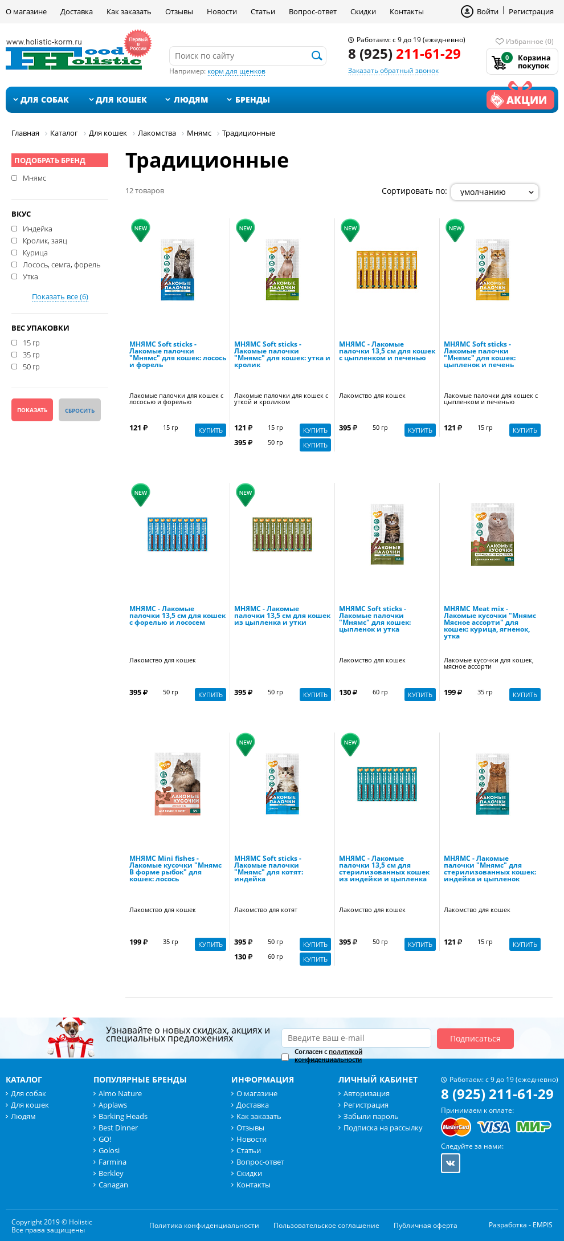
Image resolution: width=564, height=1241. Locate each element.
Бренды (252, 99)
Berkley (111, 1173)
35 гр (31, 354)
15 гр (31, 342)
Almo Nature (120, 1093)
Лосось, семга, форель (61, 263)
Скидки (363, 11)
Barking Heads (123, 1116)
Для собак (45, 99)
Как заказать (129, 11)
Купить (210, 430)
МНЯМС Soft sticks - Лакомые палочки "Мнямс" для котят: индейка (268, 869)
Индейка (37, 228)
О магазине (26, 11)
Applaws (113, 1105)
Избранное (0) (530, 41)
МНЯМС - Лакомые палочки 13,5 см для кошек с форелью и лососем (177, 616)
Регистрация (531, 11)
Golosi (109, 1150)
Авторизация (367, 1093)
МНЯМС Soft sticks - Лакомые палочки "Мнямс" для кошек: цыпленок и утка (375, 619)
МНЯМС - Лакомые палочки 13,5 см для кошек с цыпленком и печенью (387, 352)
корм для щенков (236, 71)
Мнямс (34, 177)
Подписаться (475, 1038)
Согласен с (328, 1056)
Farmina (112, 1162)
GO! (105, 1139)
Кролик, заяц (45, 240)
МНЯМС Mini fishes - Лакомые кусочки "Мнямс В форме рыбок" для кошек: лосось (175, 869)
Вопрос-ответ (313, 11)
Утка (30, 275)
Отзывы (179, 11)
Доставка (76, 11)
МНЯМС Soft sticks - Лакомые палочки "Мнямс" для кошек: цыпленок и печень (480, 355)
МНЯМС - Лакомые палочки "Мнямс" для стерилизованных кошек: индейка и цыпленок (490, 869)
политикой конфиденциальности (328, 1055)
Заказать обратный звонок (393, 70)
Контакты (407, 11)
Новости (222, 11)
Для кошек (121, 99)
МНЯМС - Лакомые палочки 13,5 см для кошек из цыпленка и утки (282, 616)
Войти (487, 11)
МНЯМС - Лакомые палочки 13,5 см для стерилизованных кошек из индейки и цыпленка (384, 869)
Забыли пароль (371, 1116)
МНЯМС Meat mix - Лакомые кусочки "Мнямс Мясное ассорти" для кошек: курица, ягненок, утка (490, 623)
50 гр (31, 366)
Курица (35, 252)
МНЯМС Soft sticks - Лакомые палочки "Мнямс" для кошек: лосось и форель (177, 355)
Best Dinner (118, 1127)
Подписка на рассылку (383, 1127)
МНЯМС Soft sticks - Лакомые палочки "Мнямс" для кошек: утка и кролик (282, 355)
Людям (191, 99)
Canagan (113, 1184)
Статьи (263, 11)
